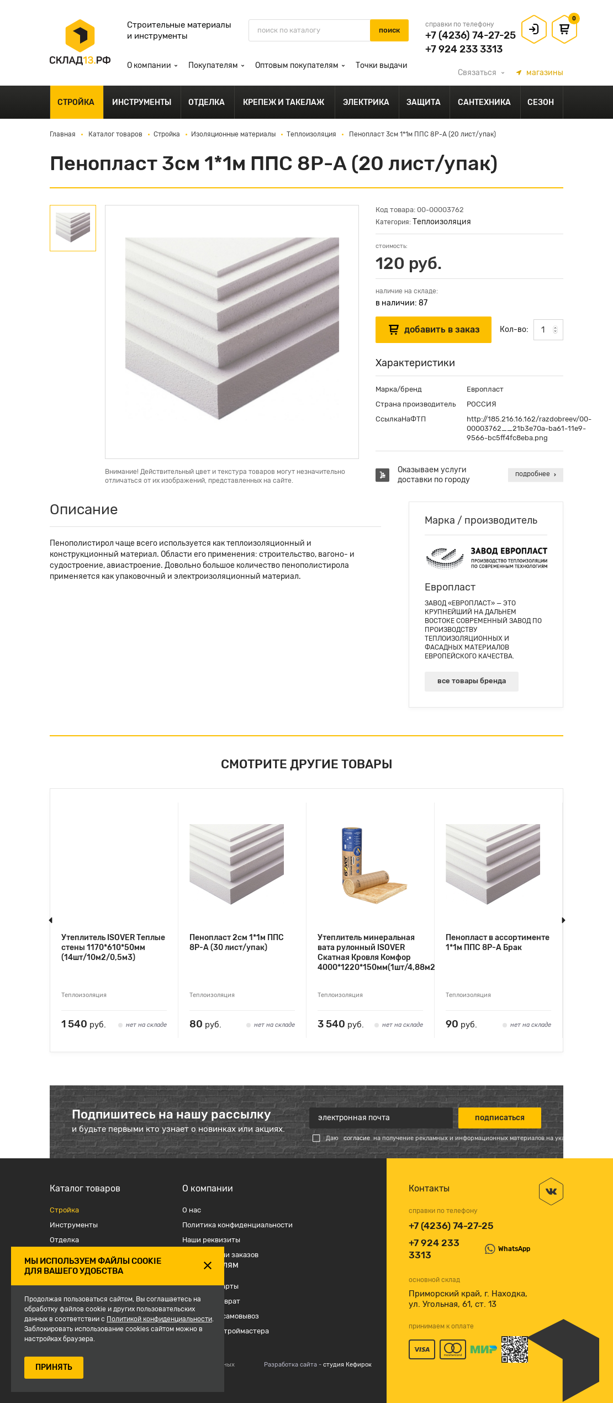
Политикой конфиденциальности (159, 1319)
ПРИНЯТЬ (53, 1367)
